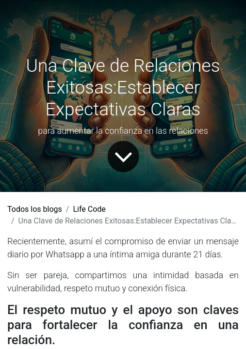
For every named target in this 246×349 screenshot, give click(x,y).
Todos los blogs (34, 209)
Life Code (89, 209)
